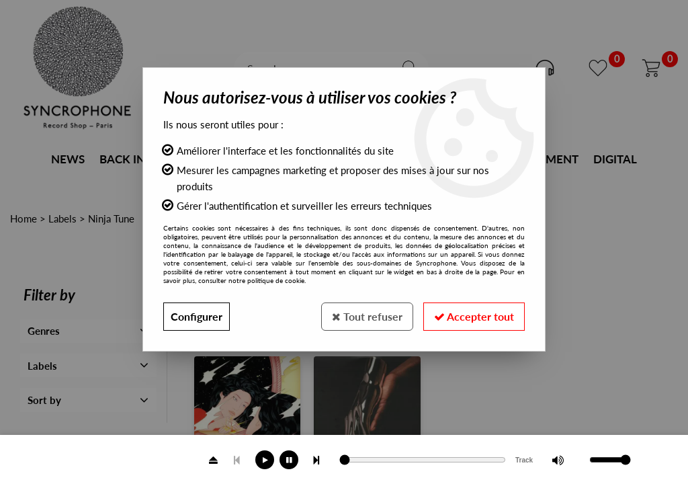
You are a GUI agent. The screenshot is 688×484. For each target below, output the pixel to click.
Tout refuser (367, 316)
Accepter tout (474, 316)
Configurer (196, 316)
